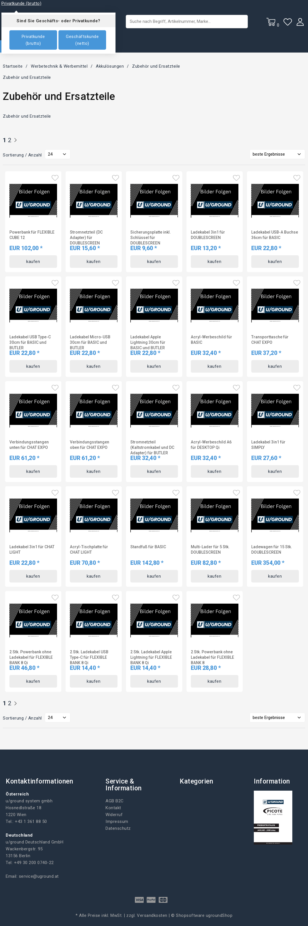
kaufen (33, 261)
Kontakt (113, 807)
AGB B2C (115, 801)
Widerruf (114, 814)
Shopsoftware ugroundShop (204, 915)
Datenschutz (118, 828)
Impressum (117, 821)
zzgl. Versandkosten (146, 915)
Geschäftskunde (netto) (82, 40)
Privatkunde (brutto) (33, 40)
